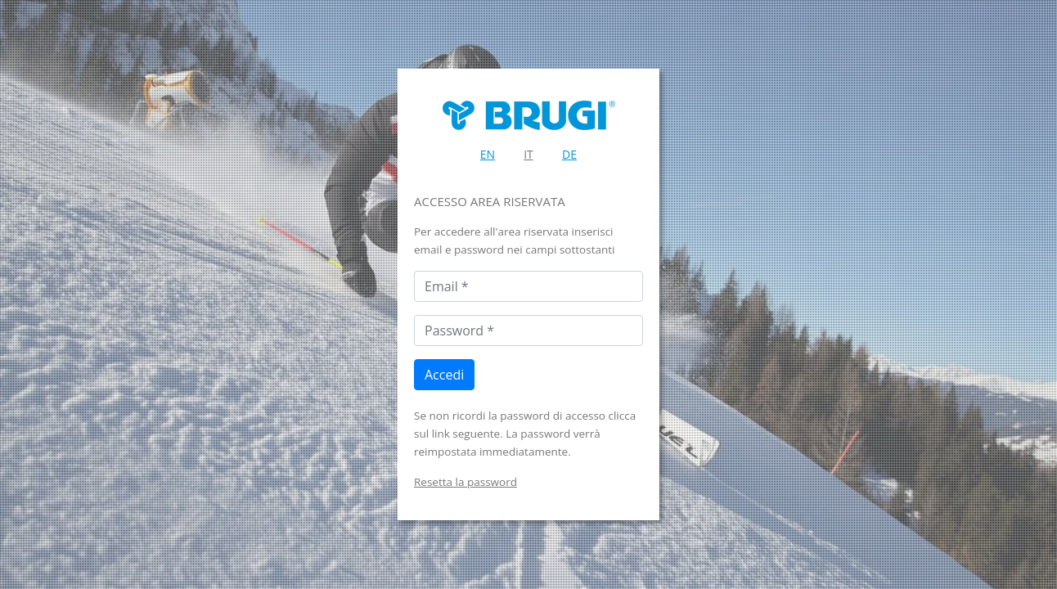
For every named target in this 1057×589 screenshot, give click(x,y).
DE (569, 154)
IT (528, 154)
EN (487, 154)
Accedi (444, 375)
